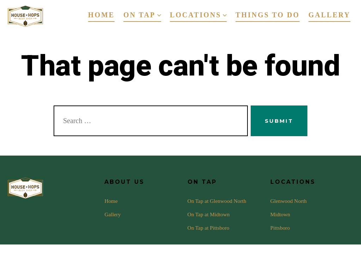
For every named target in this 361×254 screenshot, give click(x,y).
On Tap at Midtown (209, 214)
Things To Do (267, 15)
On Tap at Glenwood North (217, 201)
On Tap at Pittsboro (209, 228)
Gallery (329, 15)
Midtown (280, 214)
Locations (198, 15)
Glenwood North (288, 201)
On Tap (142, 15)
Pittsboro (280, 228)
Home (101, 15)
